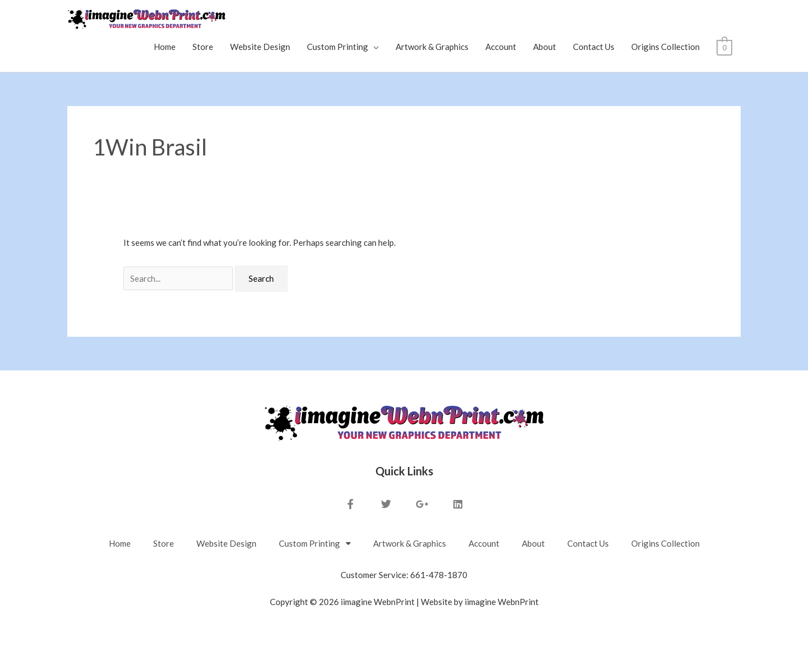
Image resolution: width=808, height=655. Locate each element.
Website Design (261, 47)
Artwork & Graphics (432, 47)
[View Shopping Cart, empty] (724, 47)
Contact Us (594, 47)
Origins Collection (666, 47)
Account (501, 47)
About (545, 47)
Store (203, 47)
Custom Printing (338, 47)
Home (165, 47)
